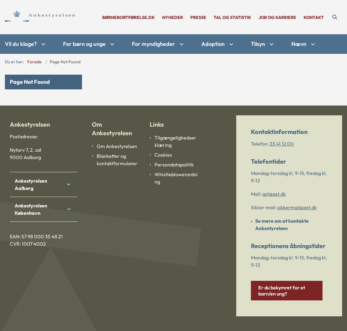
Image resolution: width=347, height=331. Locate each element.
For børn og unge (84, 43)
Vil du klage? (21, 43)
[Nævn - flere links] (312, 44)
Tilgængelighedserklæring (175, 141)
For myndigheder (153, 43)
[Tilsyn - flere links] (271, 44)
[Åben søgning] (334, 17)
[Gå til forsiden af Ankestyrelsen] (37, 17)
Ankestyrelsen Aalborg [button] (31, 184)
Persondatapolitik (174, 165)
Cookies (163, 155)
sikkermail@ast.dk (297, 207)
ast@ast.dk (274, 194)
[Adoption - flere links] (230, 44)
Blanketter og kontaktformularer (117, 159)
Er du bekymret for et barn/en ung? (281, 291)
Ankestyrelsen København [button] (31, 209)
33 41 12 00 (282, 144)
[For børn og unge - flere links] (111, 44)
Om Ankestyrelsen (117, 146)
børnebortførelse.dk (128, 17)
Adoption (213, 43)
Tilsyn (258, 43)
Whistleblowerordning (176, 178)
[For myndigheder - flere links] (181, 44)
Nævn (298, 43)
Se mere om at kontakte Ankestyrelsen (282, 224)
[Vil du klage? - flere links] (42, 44)
